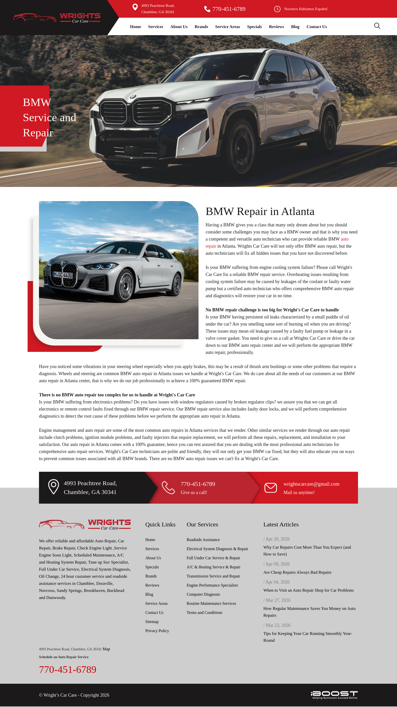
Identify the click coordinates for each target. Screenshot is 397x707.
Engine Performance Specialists (212, 585)
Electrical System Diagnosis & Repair (217, 549)
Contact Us (317, 26)
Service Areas (227, 26)
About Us (179, 26)
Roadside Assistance (203, 540)
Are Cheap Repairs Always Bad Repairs (297, 572)
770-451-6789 (228, 9)
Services (155, 26)
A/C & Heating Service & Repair (214, 567)
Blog (295, 26)
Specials (254, 26)
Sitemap (151, 621)
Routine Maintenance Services (211, 603)
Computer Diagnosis (203, 594)
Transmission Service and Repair (213, 576)
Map (106, 649)
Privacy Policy (157, 631)
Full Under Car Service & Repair (213, 558)
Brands (201, 26)
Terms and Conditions (204, 612)
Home (135, 26)
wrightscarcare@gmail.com (312, 484)
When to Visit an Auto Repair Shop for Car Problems (309, 590)
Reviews (276, 26)
